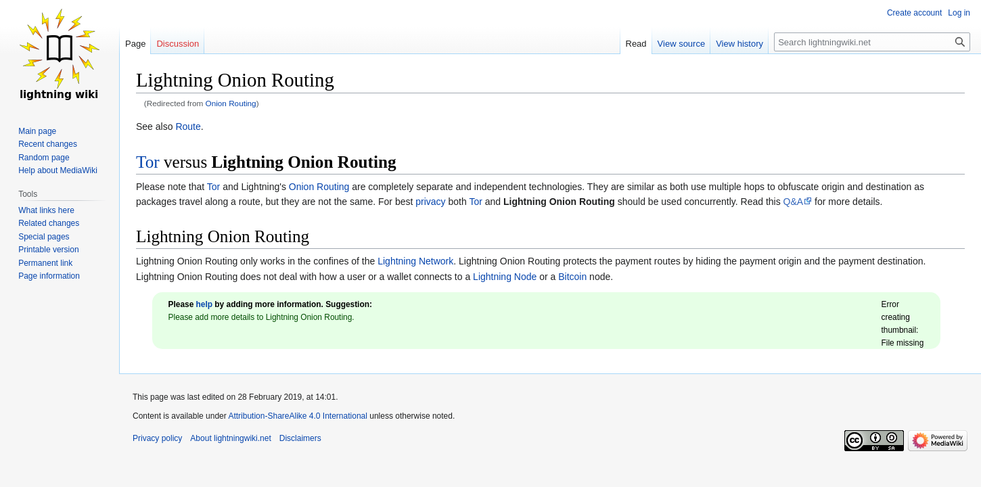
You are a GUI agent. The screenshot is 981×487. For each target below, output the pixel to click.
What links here (46, 210)
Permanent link (45, 263)
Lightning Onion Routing (304, 162)
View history (739, 44)
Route (187, 126)
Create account (914, 13)
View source (682, 44)
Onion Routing (231, 103)
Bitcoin (572, 276)
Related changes (48, 223)
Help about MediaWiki (57, 170)
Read (636, 44)
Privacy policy (157, 438)
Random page (43, 157)
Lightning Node (505, 276)
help (204, 304)
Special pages (43, 236)
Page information (49, 276)
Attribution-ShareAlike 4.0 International (297, 416)
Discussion (177, 44)
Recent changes (47, 144)
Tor (148, 162)
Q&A (793, 201)
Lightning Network (415, 261)
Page (135, 44)
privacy (430, 201)
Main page (37, 131)
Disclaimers (300, 438)
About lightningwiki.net (230, 438)
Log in (959, 13)
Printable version (48, 249)
